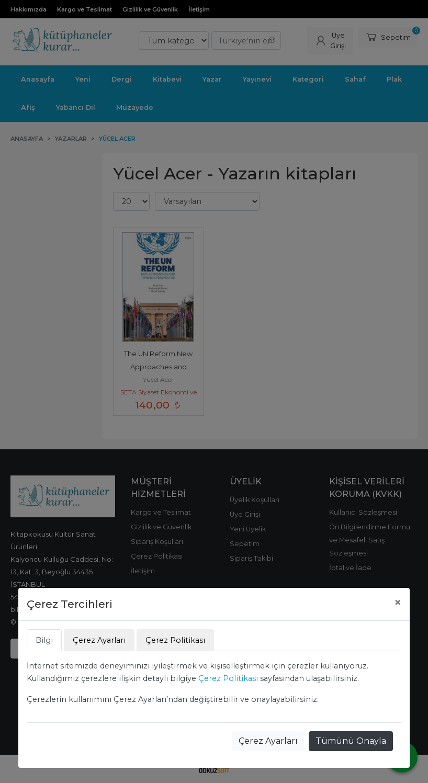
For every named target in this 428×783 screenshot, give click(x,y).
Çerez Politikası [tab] (175, 640)
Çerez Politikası (228, 678)
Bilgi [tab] (44, 640)
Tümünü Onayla (351, 741)
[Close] (398, 602)
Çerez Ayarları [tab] (99, 640)
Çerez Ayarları (268, 741)
